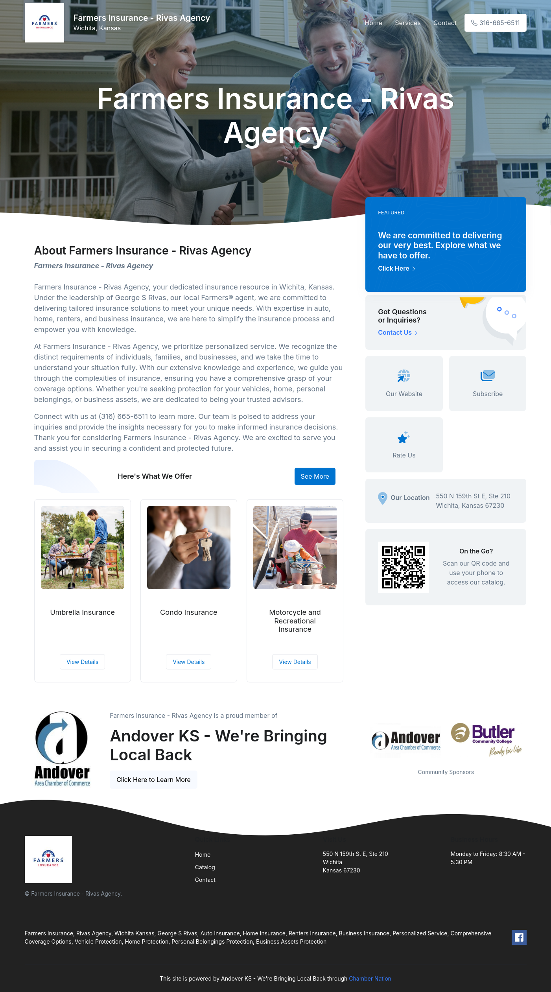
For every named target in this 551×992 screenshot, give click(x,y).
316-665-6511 (495, 23)
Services (408, 23)
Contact (445, 23)
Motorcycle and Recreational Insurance (295, 620)
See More (315, 476)
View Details (82, 661)
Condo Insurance (188, 612)
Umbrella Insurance (82, 612)
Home (373, 23)
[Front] (46, 22)
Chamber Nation (370, 978)
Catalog (205, 867)
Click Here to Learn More (153, 780)
